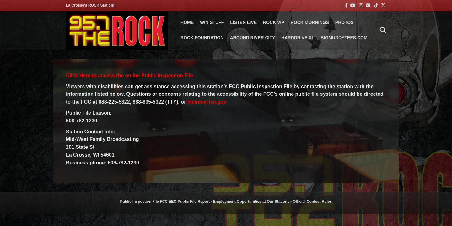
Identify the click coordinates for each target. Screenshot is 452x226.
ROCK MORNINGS (310, 22)
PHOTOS (344, 22)
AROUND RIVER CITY (252, 37)
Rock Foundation (201, 37)
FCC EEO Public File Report (185, 201)
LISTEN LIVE (243, 22)
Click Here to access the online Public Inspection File (129, 75)
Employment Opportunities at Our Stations (251, 201)
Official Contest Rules (312, 201)
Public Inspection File (139, 201)
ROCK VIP (273, 22)
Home (187, 22)
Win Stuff (212, 22)
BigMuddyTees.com (343, 37)
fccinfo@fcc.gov (206, 102)
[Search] (381, 30)
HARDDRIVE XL (297, 37)
